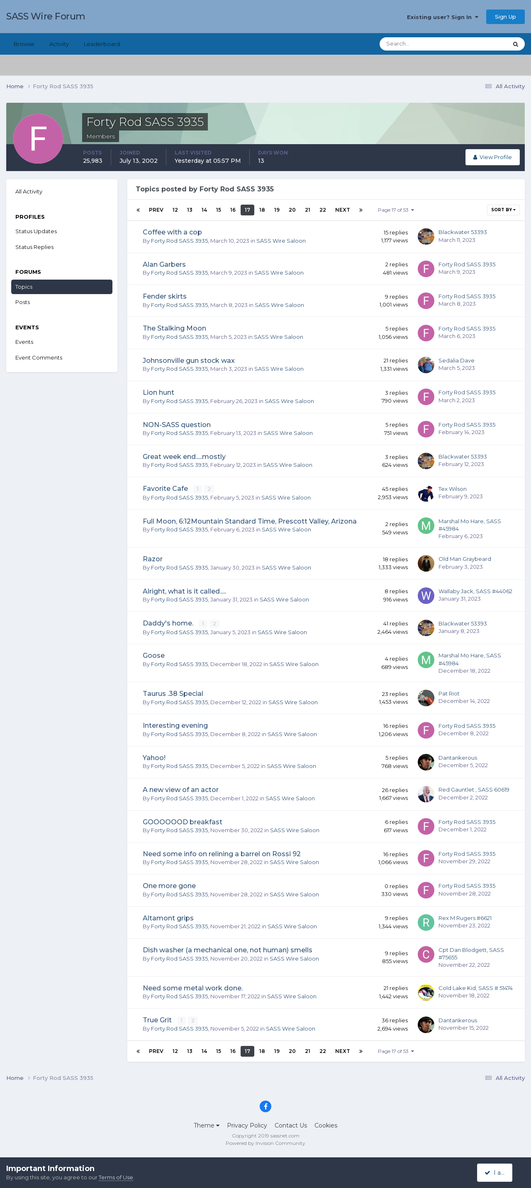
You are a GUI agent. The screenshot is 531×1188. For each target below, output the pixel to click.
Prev (156, 210)
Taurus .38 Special (173, 693)
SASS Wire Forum (45, 16)
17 (247, 210)
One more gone (169, 885)
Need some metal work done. (193, 987)
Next (342, 210)
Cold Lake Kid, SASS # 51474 (475, 987)
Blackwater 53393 (462, 232)
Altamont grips (168, 918)
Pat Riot (449, 693)
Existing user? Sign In (442, 17)
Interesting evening (175, 725)
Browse (24, 44)
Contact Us (291, 1125)
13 (189, 210)
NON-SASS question (177, 425)
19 (277, 210)
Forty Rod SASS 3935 (179, 240)
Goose (154, 655)
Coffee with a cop (172, 232)
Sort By (503, 209)
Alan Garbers (164, 264)
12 (175, 210)
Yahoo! (154, 757)
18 (262, 210)
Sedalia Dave (456, 360)
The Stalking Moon (174, 328)
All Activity (28, 191)
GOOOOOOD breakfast (182, 821)
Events (24, 341)
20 (292, 210)
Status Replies (34, 247)
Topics (23, 286)
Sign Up (505, 16)
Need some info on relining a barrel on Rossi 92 (222, 853)
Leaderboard (102, 44)
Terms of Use (116, 1177)
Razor (153, 559)
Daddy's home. (169, 623)
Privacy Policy (247, 1125)
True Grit (158, 1020)
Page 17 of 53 (396, 210)
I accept (499, 1172)
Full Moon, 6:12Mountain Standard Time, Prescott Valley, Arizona (250, 521)
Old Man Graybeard (464, 558)
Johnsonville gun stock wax (189, 361)
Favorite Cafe (166, 489)
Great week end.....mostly (184, 457)
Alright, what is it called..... (184, 591)
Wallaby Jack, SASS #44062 (475, 590)
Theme (206, 1125)
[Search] (417, 44)
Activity (59, 44)
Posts (22, 302)
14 (204, 210)
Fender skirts (165, 296)
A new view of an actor (181, 789)
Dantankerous (457, 757)
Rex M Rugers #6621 (465, 917)
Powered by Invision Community (265, 1143)
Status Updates (36, 231)
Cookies (325, 1125)
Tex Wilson (452, 488)
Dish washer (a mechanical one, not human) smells (227, 950)
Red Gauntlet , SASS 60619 (473, 789)
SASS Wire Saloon (281, 240)
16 (233, 210)
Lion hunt (158, 392)
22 (322, 210)
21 (307, 210)
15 (218, 210)
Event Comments (38, 357)
